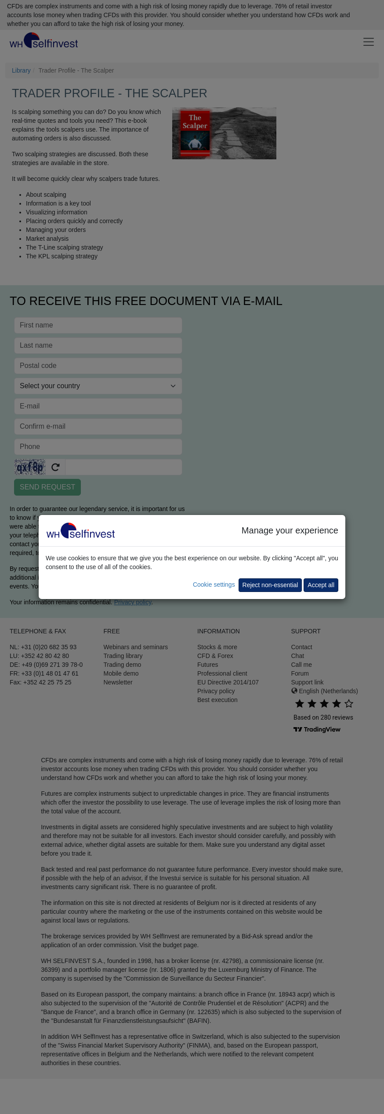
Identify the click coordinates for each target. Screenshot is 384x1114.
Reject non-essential (270, 584)
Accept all (321, 584)
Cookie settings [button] (214, 584)
